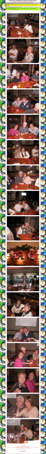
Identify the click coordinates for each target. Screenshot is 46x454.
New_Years (23, 448)
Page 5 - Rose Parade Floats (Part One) (11, 8)
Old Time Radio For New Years (15, 4)
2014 (31, 6)
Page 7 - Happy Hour (33, 8)
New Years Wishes (34, 4)
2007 (17, 6)
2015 (33, 6)
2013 (29, 6)
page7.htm (28, 448)
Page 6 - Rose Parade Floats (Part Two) (23, 8)
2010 (23, 6)
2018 (39, 6)
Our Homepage (18, 446)
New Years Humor (28, 4)
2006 (15, 6)
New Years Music (23, 4)
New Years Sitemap (35, 447)
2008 (19, 6)
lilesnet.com (19, 448)
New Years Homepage (24, 446)
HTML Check (21, 447)
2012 (27, 6)
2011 (25, 6)
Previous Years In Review (9, 3)
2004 (11, 6)
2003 (9, 6)
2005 (13, 6)
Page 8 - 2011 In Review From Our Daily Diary (12, 9)
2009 (21, 6)
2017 (37, 6)
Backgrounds (7, 5)
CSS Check (17, 447)
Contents (28, 446)
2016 (35, 6)
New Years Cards (8, 4)
